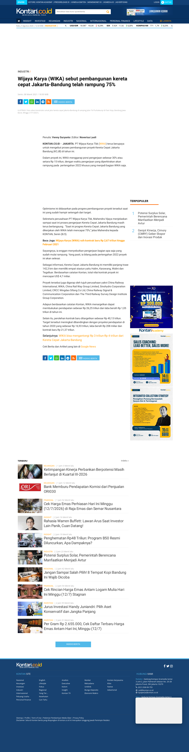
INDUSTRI (23, 71)
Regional (48, 568)
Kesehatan (43, 696)
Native (110, 686)
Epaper (21, 2)
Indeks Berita (73, 644)
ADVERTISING (121, 2)
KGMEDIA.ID (109, 2)
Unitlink (88, 686)
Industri (68, 21)
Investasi (40, 21)
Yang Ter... (43, 693)
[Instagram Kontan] (171, 666)
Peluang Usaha (22, 696)
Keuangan (54, 21)
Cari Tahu (43, 699)
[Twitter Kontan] (167, 666)
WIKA (103, 143)
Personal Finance (120, 21)
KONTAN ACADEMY (44, 2)
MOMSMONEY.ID (95, 2)
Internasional (98, 21)
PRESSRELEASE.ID (62, 2)
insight (27, 21)
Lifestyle (139, 21)
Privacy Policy (78, 718)
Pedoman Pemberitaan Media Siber (57, 718)
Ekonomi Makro (91, 693)
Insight (47, 517)
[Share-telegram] (43, 101)
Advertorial (112, 690)
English (42, 680)
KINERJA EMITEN (79, 2)
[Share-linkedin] (37, 101)
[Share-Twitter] (25, 101)
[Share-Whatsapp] (31, 101)
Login (156, 2)
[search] (80, 11)
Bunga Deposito (91, 690)
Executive (66, 683)
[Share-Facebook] (20, 101)
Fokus (41, 686)
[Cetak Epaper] (147, 14)
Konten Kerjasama (115, 680)
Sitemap (19, 718)
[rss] (48, 101)
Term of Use (36, 718)
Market (88, 680)
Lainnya (165, 21)
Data (150, 21)
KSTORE (31, 2)
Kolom (64, 686)
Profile (27, 718)
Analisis (65, 680)
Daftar (168, 2)
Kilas (109, 683)
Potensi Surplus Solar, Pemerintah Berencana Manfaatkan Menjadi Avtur (152, 218)
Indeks (125, 460)
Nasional (81, 21)
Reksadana (89, 683)
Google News (88, 346)
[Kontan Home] (19, 21)
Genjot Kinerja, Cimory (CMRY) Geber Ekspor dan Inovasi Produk (152, 234)
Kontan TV (66, 693)
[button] (108, 11)
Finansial (49, 500)
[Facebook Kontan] (165, 666)
